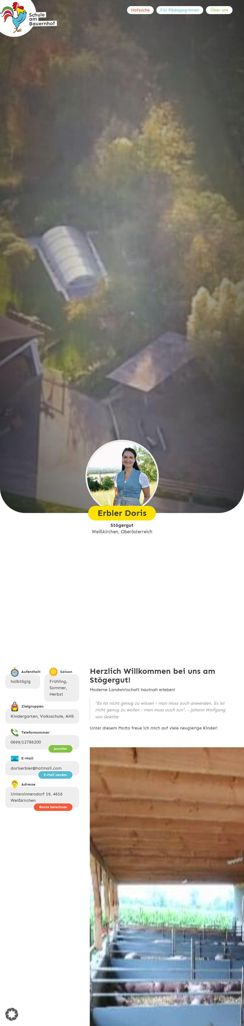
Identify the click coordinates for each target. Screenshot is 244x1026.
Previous (119, 1012)
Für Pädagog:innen (179, 10)
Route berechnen (53, 807)
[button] (11, 1014)
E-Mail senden (55, 775)
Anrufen (60, 749)
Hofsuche (140, 10)
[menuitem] (141, 10)
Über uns (219, 10)
